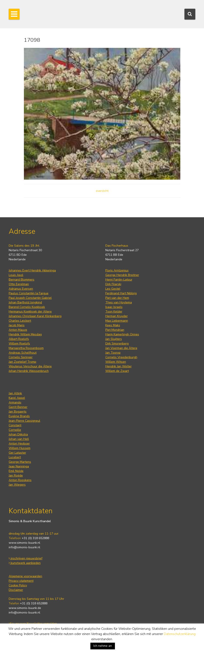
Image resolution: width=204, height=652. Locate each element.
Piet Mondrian (114, 330)
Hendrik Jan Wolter (118, 366)
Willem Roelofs (19, 343)
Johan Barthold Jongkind (25, 302)
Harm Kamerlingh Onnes (122, 334)
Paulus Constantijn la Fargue (28, 293)
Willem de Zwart (117, 371)
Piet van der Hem (117, 298)
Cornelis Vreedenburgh (121, 357)
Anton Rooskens (20, 480)
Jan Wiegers (17, 485)
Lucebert (15, 457)
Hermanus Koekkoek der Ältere (30, 311)
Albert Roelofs (19, 339)
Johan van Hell (19, 439)
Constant (15, 425)
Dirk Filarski (113, 284)
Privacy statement (21, 581)
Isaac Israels (114, 307)
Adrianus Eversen (21, 289)
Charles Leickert (20, 321)
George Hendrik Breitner (122, 275)
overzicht (102, 191)
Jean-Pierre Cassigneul (24, 421)
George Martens (20, 462)
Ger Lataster (17, 453)
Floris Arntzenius (117, 270)
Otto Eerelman (19, 284)
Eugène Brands (19, 416)
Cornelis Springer (21, 357)
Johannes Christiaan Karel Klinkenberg (35, 316)
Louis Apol (16, 275)
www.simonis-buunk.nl (24, 543)
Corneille (15, 430)
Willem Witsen (115, 362)
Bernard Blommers (21, 280)
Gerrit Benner (18, 407)
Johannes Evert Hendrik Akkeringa (32, 270)
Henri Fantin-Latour (118, 280)
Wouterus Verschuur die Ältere (30, 366)
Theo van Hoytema (118, 302)
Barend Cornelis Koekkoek (27, 307)
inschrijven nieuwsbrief (25, 558)
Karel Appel (17, 398)
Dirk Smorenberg (117, 343)
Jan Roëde (16, 475)
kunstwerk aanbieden (25, 563)
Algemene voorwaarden (25, 576)
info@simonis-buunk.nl (24, 547)
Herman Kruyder (116, 316)
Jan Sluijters (113, 339)
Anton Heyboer (19, 443)
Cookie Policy (18, 585)
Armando (15, 402)
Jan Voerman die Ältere (121, 348)
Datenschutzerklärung (180, 634)
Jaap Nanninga (19, 466)
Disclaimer (16, 590)
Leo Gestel (112, 289)
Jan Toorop (113, 353)
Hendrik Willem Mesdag (25, 334)
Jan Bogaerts (18, 412)
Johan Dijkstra (18, 434)
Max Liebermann (116, 321)
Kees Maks (112, 325)
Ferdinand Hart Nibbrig (121, 293)
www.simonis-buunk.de (25, 608)
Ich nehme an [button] (102, 646)
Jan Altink (15, 393)
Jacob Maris (17, 325)
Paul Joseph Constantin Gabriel (30, 298)
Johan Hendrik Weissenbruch (29, 371)
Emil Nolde (16, 471)
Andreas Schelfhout (22, 353)
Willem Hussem (19, 448)
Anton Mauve (18, 330)
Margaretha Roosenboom (26, 348)
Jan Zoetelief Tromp (22, 362)
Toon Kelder (113, 311)
